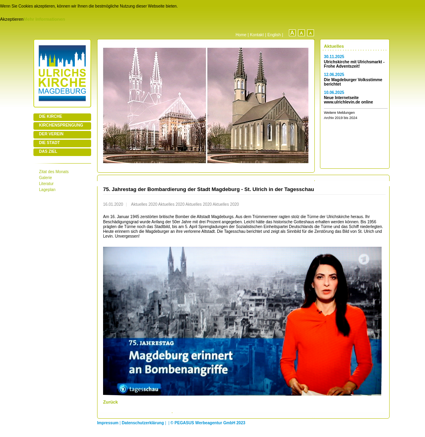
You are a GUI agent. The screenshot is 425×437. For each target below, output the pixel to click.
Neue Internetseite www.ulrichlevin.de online (348, 100)
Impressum (108, 423)
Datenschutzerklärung (143, 423)
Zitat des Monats (54, 172)
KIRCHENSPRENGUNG (61, 125)
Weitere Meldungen (339, 113)
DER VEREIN (51, 134)
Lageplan (47, 189)
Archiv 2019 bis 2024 (340, 118)
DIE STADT (49, 142)
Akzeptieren (11, 19)
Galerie (45, 178)
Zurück (110, 402)
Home (241, 35)
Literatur (46, 183)
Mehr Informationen (44, 19)
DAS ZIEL (48, 151)
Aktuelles (334, 46)
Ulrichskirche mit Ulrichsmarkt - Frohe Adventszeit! (354, 64)
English (274, 35)
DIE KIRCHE (50, 116)
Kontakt (257, 35)
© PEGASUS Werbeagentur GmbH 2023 (207, 423)
